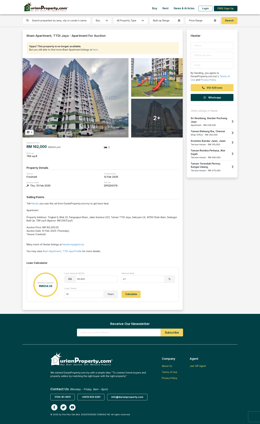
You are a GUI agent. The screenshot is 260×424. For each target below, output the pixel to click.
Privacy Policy (208, 79)
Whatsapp (212, 97)
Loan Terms (70, 288)
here (95, 49)
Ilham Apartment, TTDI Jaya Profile (62, 251)
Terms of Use (169, 372)
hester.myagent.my (73, 244)
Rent (165, 8)
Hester (35, 203)
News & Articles (184, 8)
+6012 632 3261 (91, 397)
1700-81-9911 (63, 397)
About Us (167, 366)
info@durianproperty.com (127, 397)
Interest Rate (128, 273)
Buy (154, 8)
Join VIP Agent (198, 366)
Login (205, 8)
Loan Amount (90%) (74, 273)
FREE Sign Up (226, 8)
